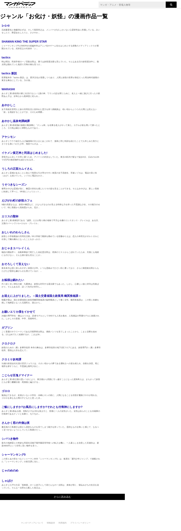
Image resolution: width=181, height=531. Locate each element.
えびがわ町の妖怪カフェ (17, 200)
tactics (6, 57)
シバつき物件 (10, 438)
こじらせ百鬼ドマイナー (17, 375)
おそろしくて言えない (16, 264)
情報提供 (51, 523)
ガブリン (7, 327)
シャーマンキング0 (14, 454)
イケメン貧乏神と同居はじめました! (24, 152)
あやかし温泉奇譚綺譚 (16, 121)
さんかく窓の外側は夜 (16, 422)
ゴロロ (6, 391)
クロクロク (9, 343)
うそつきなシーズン (14, 184)
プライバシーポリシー (80, 523)
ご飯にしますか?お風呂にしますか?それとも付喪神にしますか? (42, 407)
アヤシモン (9, 137)
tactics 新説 (9, 73)
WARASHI (8, 89)
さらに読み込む (62, 496)
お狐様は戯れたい (13, 280)
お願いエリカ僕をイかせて (18, 311)
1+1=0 (6, 25)
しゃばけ (7, 480)
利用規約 (63, 523)
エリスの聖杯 (10, 216)
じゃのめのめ (10, 470)
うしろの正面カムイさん (17, 168)
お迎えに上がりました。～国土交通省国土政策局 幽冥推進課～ (41, 295)
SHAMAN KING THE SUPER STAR (24, 41)
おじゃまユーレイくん (16, 248)
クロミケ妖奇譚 (11, 359)
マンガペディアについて (32, 523)
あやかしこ (9, 105)
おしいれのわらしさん (16, 232)
